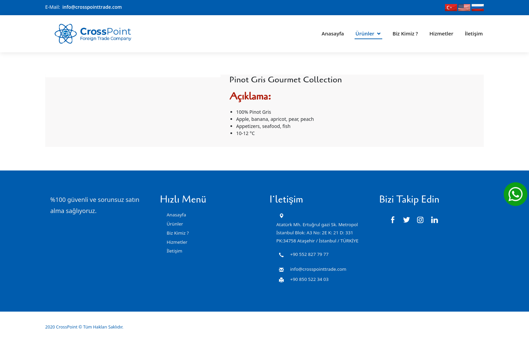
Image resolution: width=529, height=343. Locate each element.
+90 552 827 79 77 (309, 254)
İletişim (474, 31)
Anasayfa (333, 31)
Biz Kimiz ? (405, 31)
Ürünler (365, 31)
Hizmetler (441, 31)
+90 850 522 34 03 (309, 279)
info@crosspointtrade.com (92, 7)
